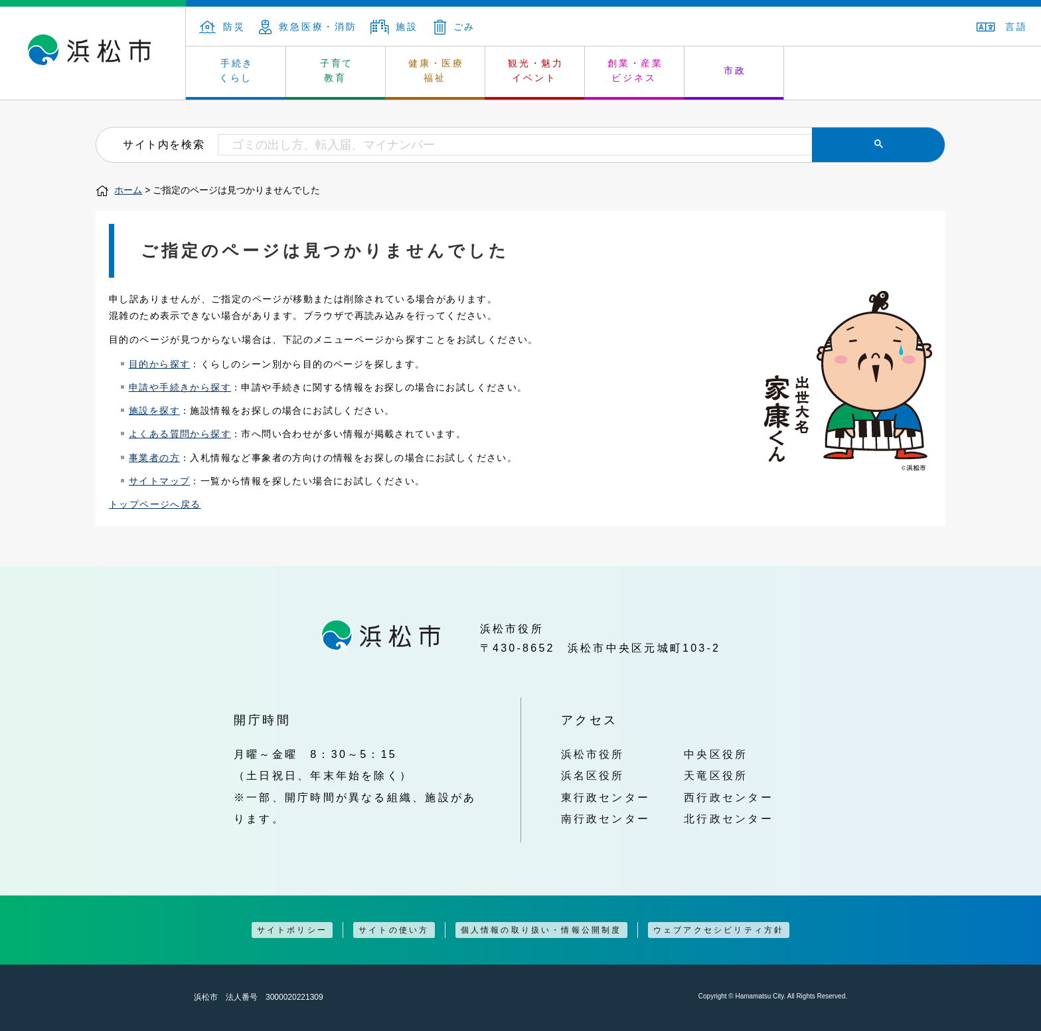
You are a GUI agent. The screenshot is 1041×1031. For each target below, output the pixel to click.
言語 (1002, 26)
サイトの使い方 (394, 930)
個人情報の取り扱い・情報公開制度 (541, 930)
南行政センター (606, 818)
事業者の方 (154, 457)
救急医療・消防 (308, 26)
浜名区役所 (593, 775)
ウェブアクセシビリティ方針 (719, 930)
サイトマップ (159, 481)
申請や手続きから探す (180, 387)
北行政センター (728, 818)
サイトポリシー (292, 930)
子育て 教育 (336, 70)
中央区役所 (716, 754)
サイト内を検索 (163, 144)
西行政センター (728, 797)
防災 (222, 26)
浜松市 (93, 53)
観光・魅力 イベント (536, 70)
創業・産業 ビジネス (635, 70)
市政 (735, 70)
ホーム (128, 190)
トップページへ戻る (155, 504)
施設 (394, 26)
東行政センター (606, 797)
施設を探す (154, 410)
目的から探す (159, 364)
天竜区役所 (716, 775)
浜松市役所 (593, 754)
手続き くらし (236, 70)
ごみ (455, 26)
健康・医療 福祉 (436, 70)
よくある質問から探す (180, 433)
